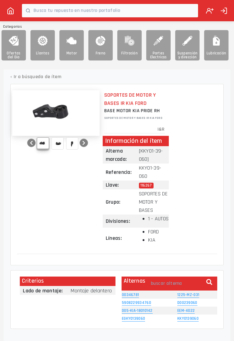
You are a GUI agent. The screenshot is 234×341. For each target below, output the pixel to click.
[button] (31, 143)
